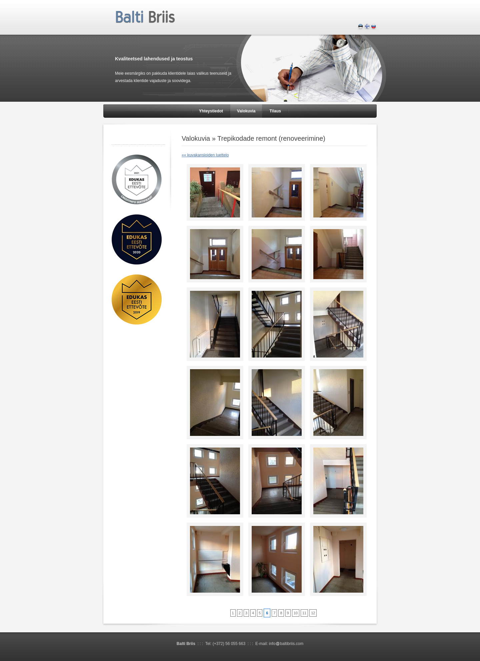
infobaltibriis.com (286, 643)
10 (296, 613)
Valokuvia (246, 111)
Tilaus (275, 111)
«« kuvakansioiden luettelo (205, 155)
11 (304, 613)
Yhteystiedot (211, 111)
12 (313, 613)
